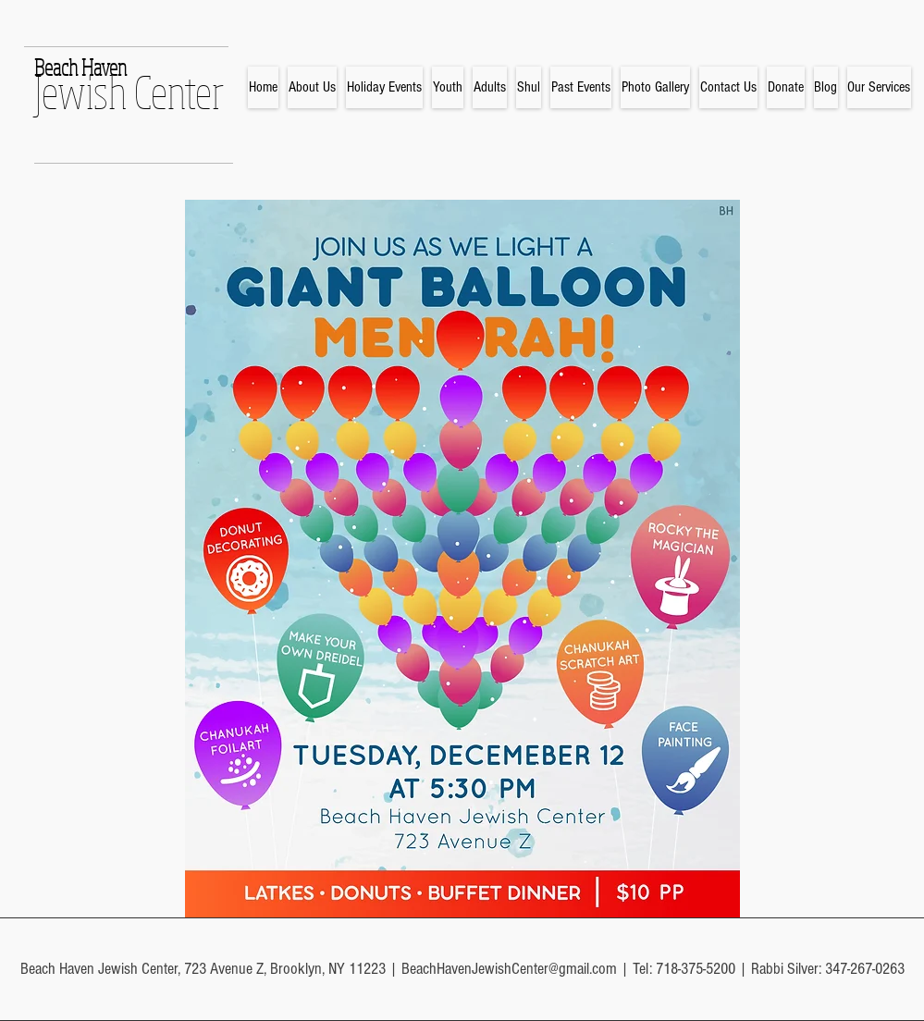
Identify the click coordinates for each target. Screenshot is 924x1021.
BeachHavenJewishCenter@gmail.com (509, 968)
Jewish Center (129, 91)
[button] (384, 87)
